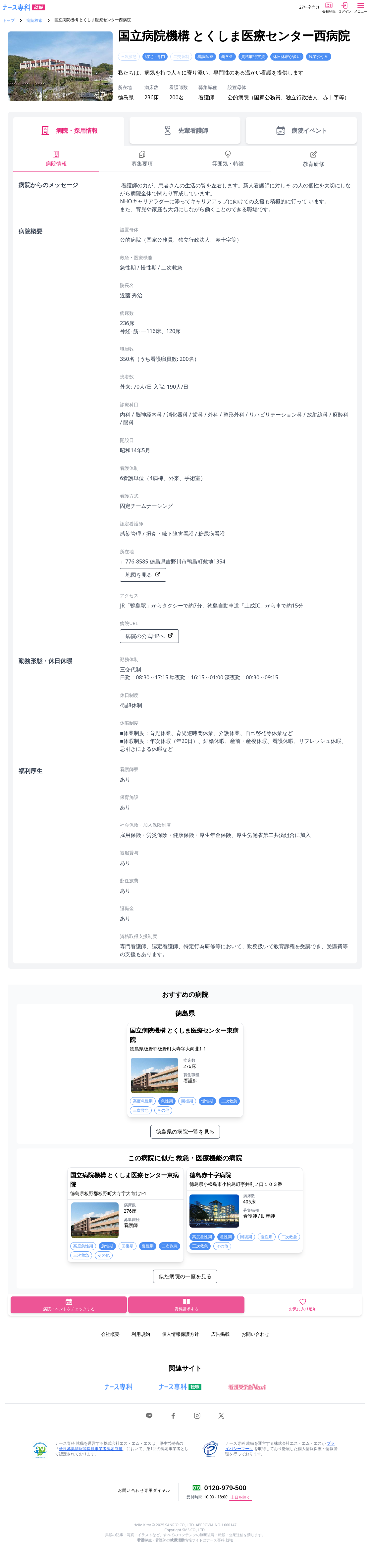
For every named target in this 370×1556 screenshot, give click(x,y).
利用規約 (141, 1334)
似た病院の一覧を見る (185, 1276)
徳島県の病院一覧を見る (185, 1131)
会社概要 (110, 1334)
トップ (9, 20)
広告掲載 (220, 1334)
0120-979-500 (225, 1487)
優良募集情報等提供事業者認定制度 (91, 1448)
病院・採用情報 (69, 130)
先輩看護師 (185, 130)
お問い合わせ (255, 1334)
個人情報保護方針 (180, 1334)
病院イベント (301, 130)
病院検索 (34, 20)
